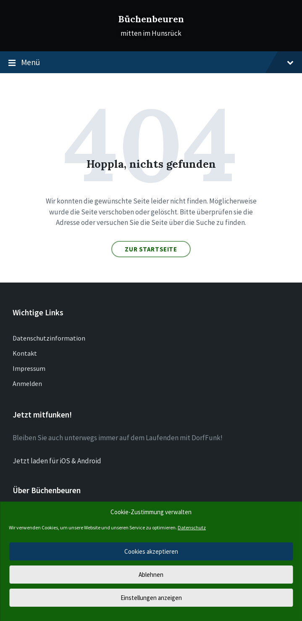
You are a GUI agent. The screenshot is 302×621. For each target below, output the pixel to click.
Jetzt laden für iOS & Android (57, 460)
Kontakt (25, 353)
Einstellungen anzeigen (151, 598)
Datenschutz (192, 527)
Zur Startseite (151, 249)
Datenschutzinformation (49, 338)
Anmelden (27, 383)
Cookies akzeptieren (151, 551)
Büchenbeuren (151, 19)
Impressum (29, 368)
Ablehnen (151, 575)
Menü (151, 62)
